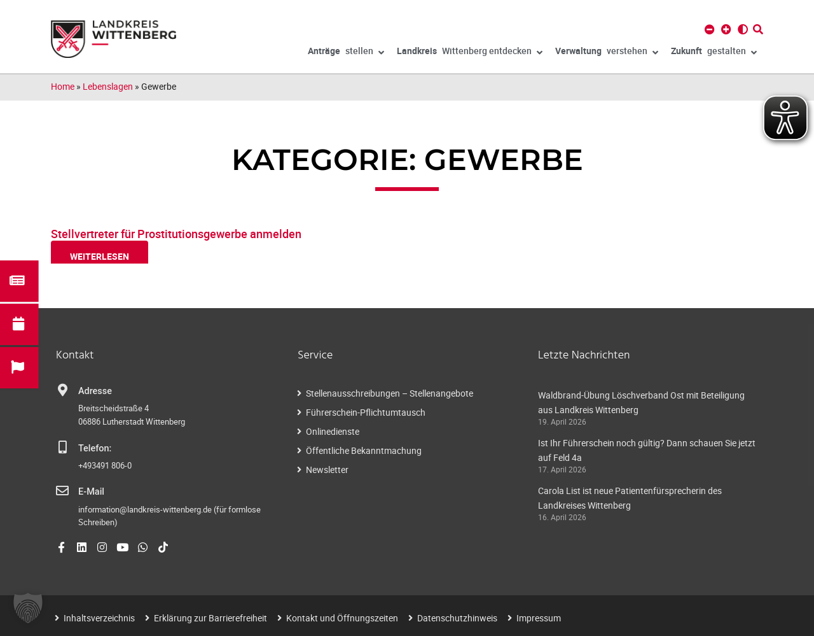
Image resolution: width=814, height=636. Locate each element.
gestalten (714, 53)
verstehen (606, 53)
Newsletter (327, 469)
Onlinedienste (332, 431)
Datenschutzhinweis (457, 618)
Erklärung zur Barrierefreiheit (210, 618)
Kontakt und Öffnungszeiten (342, 618)
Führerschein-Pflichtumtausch (365, 412)
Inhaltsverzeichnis (99, 618)
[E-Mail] (62, 490)
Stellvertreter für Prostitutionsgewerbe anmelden (176, 233)
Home (62, 86)
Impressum (538, 618)
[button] (28, 608)
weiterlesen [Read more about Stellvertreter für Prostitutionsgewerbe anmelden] (99, 256)
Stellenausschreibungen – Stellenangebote (389, 393)
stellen (346, 53)
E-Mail (91, 491)
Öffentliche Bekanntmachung (364, 450)
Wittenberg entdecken (469, 53)
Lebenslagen (108, 86)
